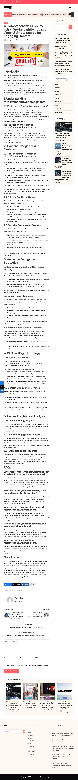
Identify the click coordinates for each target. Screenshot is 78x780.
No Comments (31, 40)
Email (22, 658)
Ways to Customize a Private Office (64, 14)
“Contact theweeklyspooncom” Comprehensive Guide (63, 147)
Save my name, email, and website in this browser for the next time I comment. (28, 665)
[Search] (70, 27)
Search (59, 22)
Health (57, 98)
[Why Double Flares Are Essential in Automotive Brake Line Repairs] (63, 127)
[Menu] (70, 7)
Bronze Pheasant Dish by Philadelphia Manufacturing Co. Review (63, 71)
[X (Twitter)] (16, 584)
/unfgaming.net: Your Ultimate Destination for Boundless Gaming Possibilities (63, 175)
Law (56, 105)
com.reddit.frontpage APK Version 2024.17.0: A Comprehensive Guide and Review (63, 55)
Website (37, 658)
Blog (6, 22)
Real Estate (58, 108)
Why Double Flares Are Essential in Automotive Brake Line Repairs (27, 14)
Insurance (58, 101)
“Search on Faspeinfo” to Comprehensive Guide (67, 161)
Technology (58, 112)
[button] (19, 601)
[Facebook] (8, 584)
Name (6, 658)
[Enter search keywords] (15, 731)
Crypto (57, 91)
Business (57, 87)
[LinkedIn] (25, 584)
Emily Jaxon (20, 598)
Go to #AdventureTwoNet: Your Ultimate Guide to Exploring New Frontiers (63, 63)
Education (58, 94)
